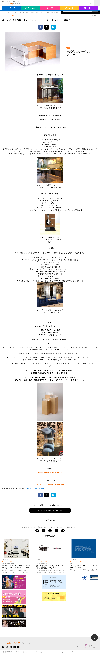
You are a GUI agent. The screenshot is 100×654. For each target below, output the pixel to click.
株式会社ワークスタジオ (36, 488)
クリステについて (19, 652)
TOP (94, 637)
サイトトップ (5, 12)
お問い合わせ (38, 652)
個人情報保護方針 (7, 652)
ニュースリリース (16, 12)
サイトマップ (29, 652)
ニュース (5, 15)
